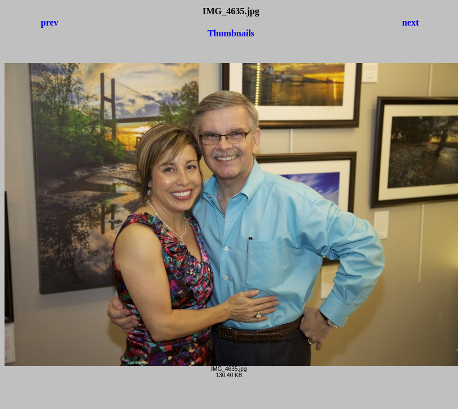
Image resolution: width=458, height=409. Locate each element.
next (410, 22)
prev (49, 22)
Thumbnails (231, 33)
